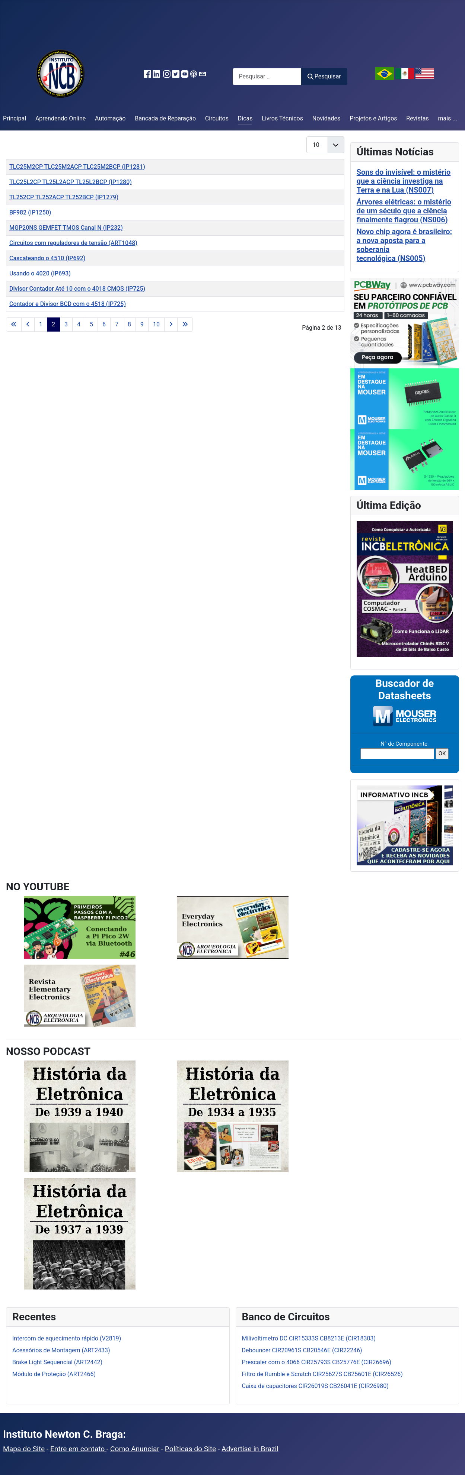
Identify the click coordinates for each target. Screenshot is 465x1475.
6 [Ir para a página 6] (104, 324)
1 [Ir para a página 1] (40, 324)
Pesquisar (324, 76)
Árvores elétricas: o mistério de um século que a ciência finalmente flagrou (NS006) (404, 210)
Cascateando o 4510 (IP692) (47, 258)
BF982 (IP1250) (30, 212)
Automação (110, 118)
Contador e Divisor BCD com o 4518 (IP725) (67, 303)
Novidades (326, 118)
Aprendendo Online (60, 118)
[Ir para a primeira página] (14, 324)
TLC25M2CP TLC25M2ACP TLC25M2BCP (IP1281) (77, 166)
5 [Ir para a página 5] (91, 324)
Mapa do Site (24, 1449)
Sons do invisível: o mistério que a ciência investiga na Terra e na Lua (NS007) (404, 181)
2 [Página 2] (53, 324)
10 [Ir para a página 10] (156, 324)
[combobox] (267, 76)
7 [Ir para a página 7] (116, 324)
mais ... (447, 118)
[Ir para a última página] (185, 324)
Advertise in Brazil (250, 1449)
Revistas (417, 118)
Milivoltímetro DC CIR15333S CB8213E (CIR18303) (309, 1338)
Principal (14, 118)
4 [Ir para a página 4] (78, 324)
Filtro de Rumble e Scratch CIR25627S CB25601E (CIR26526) (322, 1374)
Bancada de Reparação (165, 118)
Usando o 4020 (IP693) (40, 273)
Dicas (245, 118)
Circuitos (217, 118)
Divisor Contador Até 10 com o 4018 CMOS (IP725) (77, 288)
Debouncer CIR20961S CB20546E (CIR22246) (302, 1350)
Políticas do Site (190, 1449)
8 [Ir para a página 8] (129, 324)
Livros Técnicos (282, 118)
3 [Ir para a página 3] (66, 324)
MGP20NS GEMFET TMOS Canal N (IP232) (66, 227)
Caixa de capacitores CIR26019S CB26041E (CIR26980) (315, 1386)
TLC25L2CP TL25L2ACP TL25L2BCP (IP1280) (70, 181)
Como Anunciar (134, 1449)
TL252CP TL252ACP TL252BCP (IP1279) (63, 197)
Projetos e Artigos (373, 118)
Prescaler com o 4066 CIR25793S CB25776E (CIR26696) (317, 1362)
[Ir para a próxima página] (171, 324)
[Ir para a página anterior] (28, 324)
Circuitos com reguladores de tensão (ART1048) (73, 242)
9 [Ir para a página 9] (142, 324)
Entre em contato (78, 1449)
